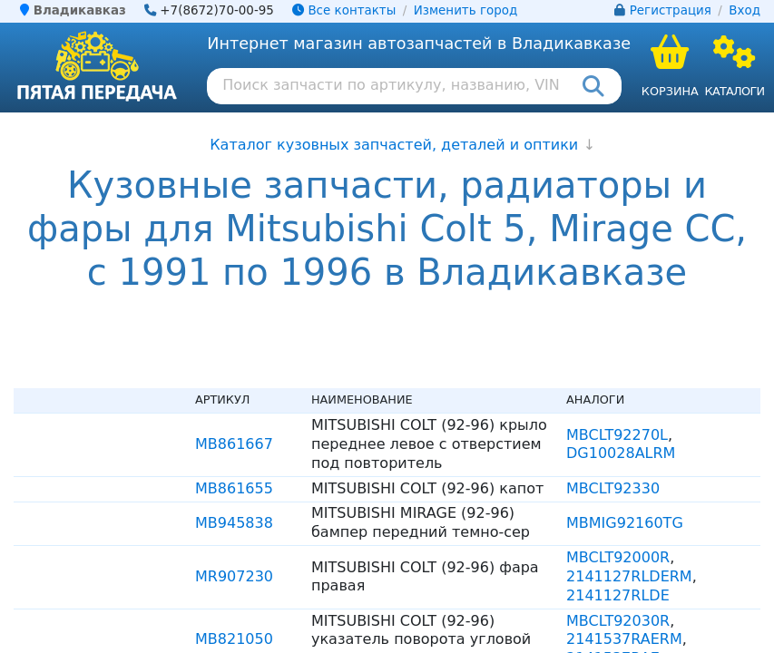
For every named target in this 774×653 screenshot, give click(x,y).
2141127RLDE (618, 595)
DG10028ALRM (620, 453)
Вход (744, 10)
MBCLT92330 (613, 488)
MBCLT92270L (617, 434)
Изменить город (465, 10)
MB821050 (234, 639)
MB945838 (234, 522)
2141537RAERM (624, 639)
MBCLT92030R (618, 620)
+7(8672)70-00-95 (217, 10)
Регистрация (670, 10)
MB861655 (234, 488)
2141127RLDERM (629, 576)
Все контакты (344, 10)
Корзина (670, 91)
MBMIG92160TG (624, 522)
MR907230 (234, 576)
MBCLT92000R (618, 557)
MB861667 (234, 444)
